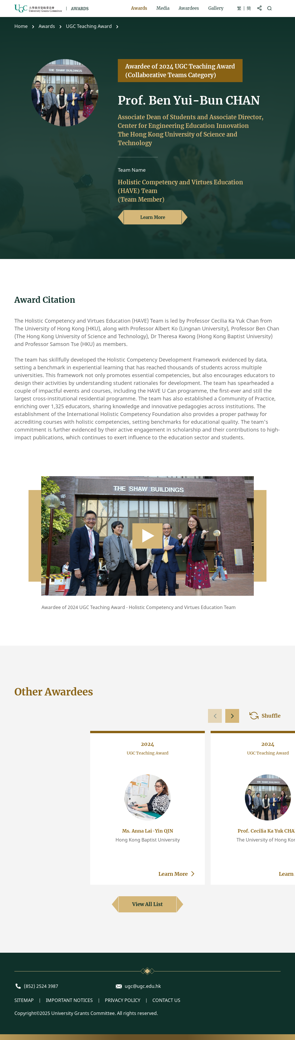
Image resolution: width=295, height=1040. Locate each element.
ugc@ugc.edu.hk (143, 986)
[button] (232, 716)
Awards (47, 26)
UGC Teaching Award (89, 26)
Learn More (152, 217)
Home (21, 26)
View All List (147, 904)
